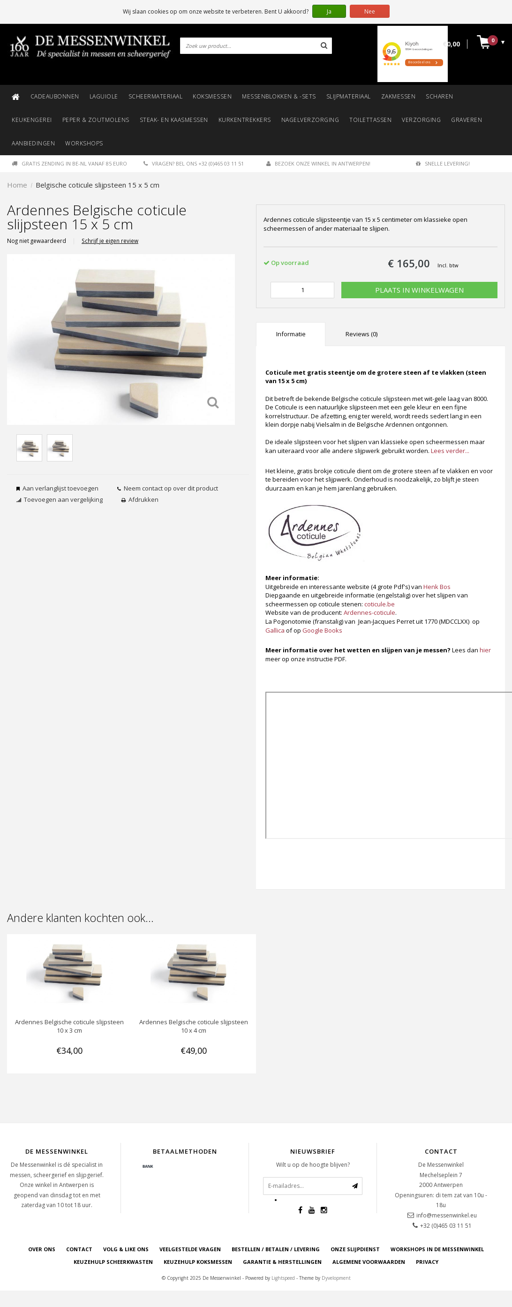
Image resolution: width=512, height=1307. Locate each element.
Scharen (439, 96)
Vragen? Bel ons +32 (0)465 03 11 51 (193, 163)
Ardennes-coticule (369, 612)
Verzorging (421, 120)
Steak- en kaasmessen (174, 120)
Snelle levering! (443, 163)
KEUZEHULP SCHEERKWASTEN (113, 1261)
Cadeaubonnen (54, 96)
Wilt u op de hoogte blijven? (313, 1165)
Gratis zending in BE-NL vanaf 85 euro (69, 163)
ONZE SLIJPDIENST (355, 1249)
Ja (329, 11)
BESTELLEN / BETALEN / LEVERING (276, 1249)
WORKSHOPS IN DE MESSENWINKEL (437, 1249)
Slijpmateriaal (348, 96)
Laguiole (104, 96)
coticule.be (379, 604)
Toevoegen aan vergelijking (63, 499)
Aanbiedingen (33, 143)
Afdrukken (143, 499)
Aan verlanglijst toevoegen (60, 488)
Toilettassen (370, 120)
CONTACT (79, 1249)
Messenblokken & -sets (279, 96)
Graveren (466, 120)
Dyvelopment (336, 1278)
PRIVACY (427, 1261)
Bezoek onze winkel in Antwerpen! (318, 163)
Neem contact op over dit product (171, 488)
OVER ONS (41, 1249)
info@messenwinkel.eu (446, 1215)
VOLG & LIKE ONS (126, 1249)
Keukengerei (32, 120)
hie (484, 650)
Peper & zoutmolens (95, 120)
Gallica (275, 630)
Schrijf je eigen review (110, 240)
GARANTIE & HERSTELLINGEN (282, 1261)
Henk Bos (437, 586)
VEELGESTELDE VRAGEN (190, 1249)
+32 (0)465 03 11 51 (446, 1226)
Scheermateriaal (155, 96)
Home (17, 184)
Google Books (322, 630)
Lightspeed (283, 1278)
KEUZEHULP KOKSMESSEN (198, 1261)
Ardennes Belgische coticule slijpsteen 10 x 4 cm (193, 1026)
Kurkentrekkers (244, 120)
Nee (369, 11)
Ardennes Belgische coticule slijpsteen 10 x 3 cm (69, 1026)
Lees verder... (450, 450)
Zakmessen (398, 96)
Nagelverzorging (310, 120)
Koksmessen (212, 96)
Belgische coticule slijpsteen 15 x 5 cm (97, 184)
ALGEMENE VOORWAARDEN (368, 1261)
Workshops (84, 143)
